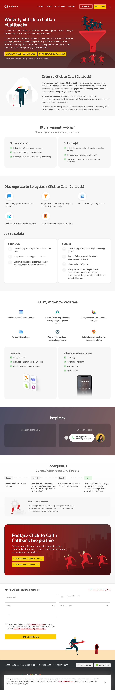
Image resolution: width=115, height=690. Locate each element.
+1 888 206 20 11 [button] (11, 665)
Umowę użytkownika (37, 624)
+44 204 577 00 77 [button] (61, 665)
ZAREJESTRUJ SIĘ (31, 637)
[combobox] (62, 597)
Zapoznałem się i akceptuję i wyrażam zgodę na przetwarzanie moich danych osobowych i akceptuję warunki (31, 627)
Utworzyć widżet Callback (53, 54)
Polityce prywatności (66, 681)
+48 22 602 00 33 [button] (44, 665)
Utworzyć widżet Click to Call (21, 54)
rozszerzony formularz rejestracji (99, 590)
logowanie (86, 6)
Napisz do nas (84, 665)
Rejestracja (100, 6)
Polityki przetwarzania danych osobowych (30, 629)
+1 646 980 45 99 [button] (28, 665)
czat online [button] (102, 665)
